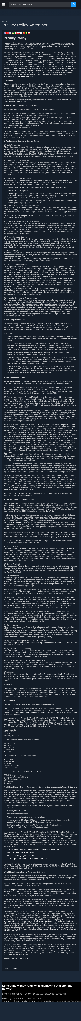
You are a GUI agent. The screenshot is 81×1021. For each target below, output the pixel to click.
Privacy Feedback (10, 968)
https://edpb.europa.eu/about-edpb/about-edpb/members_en (36, 849)
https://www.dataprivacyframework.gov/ (18, 76)
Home (4, 21)
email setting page (35, 294)
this (66, 537)
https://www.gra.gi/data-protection (23, 856)
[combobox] (40, 4)
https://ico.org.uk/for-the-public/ (24, 852)
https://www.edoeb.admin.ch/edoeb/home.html (30, 859)
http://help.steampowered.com (32, 712)
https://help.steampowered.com (15, 523)
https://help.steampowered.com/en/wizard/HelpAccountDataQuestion (29, 921)
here (23, 257)
